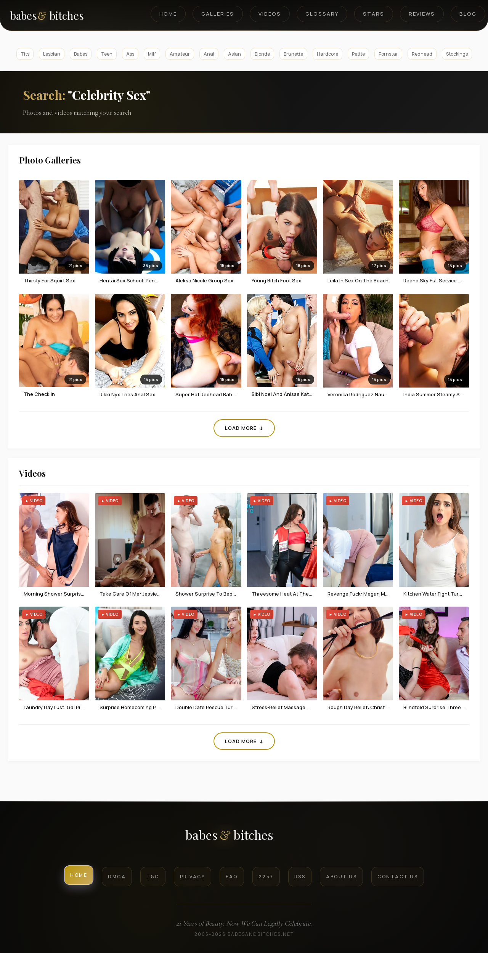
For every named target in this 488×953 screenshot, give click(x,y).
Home (168, 13)
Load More (244, 427)
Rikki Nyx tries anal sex (127, 394)
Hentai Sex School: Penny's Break (139, 280)
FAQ (232, 876)
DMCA (117, 876)
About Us (341, 876)
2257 (266, 876)
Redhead (422, 54)
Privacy (192, 876)
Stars (373, 13)
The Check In (39, 394)
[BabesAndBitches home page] (60, 15)
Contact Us (397, 876)
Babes (80, 54)
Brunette (293, 54)
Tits (25, 54)
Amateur (180, 54)
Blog (468, 13)
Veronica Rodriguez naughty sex (366, 394)
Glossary (322, 13)
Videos (269, 13)
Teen (106, 54)
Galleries (217, 13)
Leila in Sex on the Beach (357, 280)
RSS (300, 876)
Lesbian (51, 54)
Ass (130, 54)
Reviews (422, 13)
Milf (152, 54)
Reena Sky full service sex (435, 280)
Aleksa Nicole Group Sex (204, 280)
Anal (209, 54)
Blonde (262, 54)
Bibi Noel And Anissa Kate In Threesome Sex (304, 394)
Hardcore (327, 54)
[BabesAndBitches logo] (244, 837)
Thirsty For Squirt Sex (49, 280)
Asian (234, 54)
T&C (152, 876)
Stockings (457, 54)
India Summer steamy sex (434, 394)
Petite (358, 54)
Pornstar (388, 54)
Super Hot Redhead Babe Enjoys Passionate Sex (232, 394)
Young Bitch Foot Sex (276, 280)
